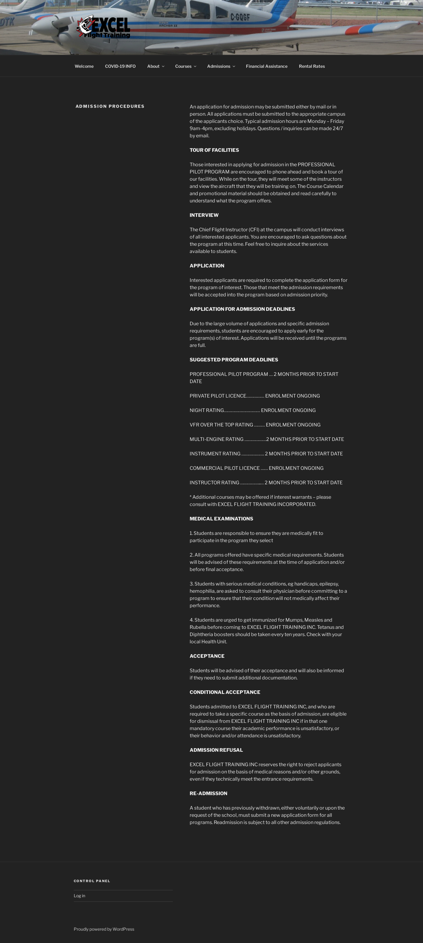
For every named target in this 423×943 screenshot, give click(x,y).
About (156, 66)
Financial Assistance (267, 66)
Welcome (84, 66)
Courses (186, 66)
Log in (79, 895)
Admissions (221, 66)
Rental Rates (312, 66)
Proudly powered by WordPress (104, 929)
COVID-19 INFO (120, 66)
